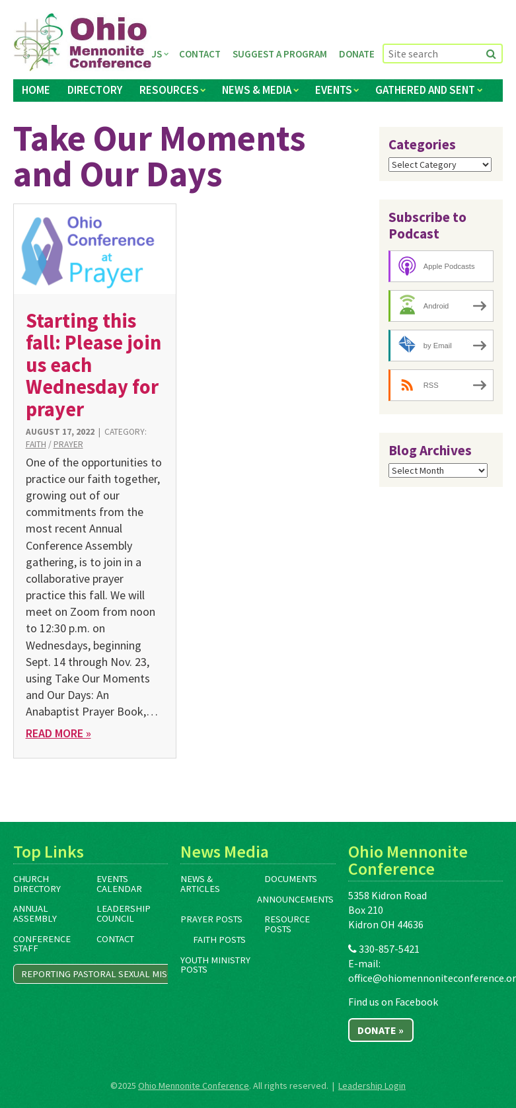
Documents (290, 879)
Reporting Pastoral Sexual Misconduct (114, 974)
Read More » (58, 733)
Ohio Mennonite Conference (193, 1085)
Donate (357, 54)
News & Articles (200, 884)
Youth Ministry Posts (215, 965)
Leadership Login (372, 1085)
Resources (169, 90)
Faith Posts (219, 939)
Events (333, 90)
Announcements (295, 899)
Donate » (380, 1030)
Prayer (68, 444)
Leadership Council (123, 913)
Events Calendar (119, 884)
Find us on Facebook (393, 1001)
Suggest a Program (280, 54)
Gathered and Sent (425, 90)
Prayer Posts (211, 919)
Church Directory (37, 884)
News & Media (256, 90)
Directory (94, 90)
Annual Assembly (35, 913)
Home (36, 90)
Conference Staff (42, 944)
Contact (200, 54)
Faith (36, 444)
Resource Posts (287, 924)
